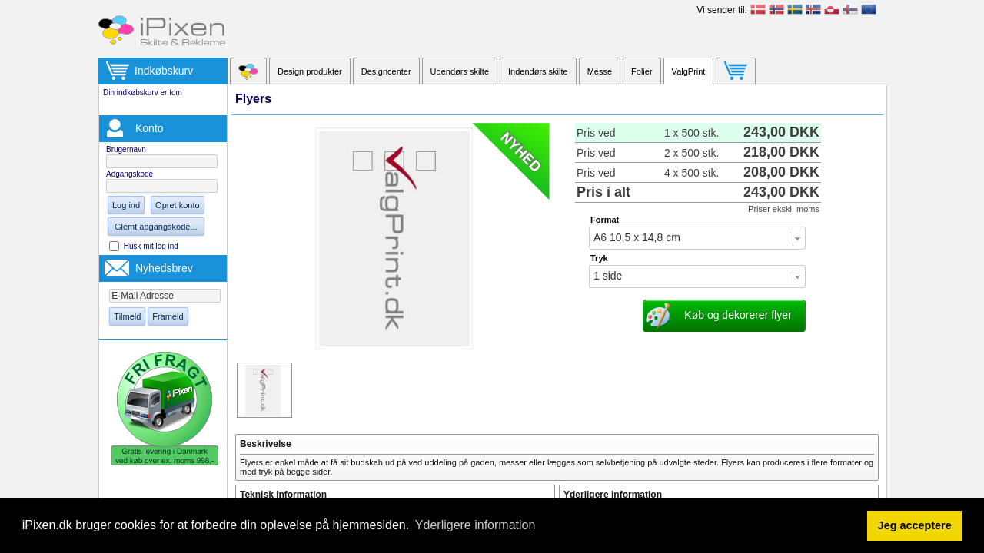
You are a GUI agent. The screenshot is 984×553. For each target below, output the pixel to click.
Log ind (126, 205)
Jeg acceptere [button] (915, 525)
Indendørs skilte (538, 71)
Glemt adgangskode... (156, 226)
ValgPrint (689, 71)
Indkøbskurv (164, 71)
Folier (642, 71)
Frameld (167, 316)
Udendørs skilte (459, 71)
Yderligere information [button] (475, 524)
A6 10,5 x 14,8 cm (636, 237)
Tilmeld (127, 316)
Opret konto (177, 205)
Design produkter (310, 71)
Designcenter (386, 71)
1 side (607, 276)
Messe (599, 71)
